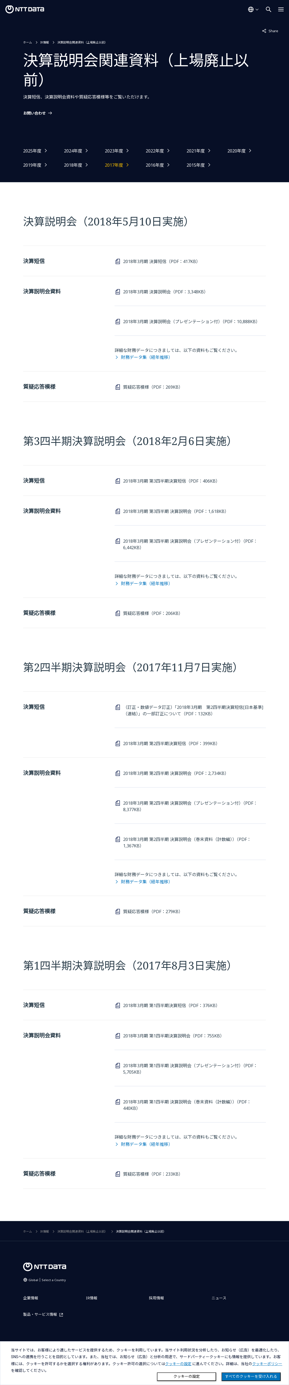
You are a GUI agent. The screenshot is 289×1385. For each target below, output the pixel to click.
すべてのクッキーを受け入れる (251, 1376)
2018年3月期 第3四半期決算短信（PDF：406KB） (171, 481)
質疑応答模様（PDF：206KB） (153, 613)
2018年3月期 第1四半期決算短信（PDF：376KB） (171, 1005)
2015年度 (196, 165)
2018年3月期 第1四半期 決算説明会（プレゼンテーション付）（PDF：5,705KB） (190, 1069)
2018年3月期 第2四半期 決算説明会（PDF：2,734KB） (176, 773)
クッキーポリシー (267, 1364)
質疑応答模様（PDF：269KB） (153, 387)
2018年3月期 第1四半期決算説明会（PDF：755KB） (173, 1036)
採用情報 (156, 1297)
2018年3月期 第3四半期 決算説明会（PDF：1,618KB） (176, 511)
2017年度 (114, 165)
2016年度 (155, 165)
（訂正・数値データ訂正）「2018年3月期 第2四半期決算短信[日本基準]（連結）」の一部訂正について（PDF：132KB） (193, 710)
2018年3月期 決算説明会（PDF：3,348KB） (165, 292)
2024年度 (73, 151)
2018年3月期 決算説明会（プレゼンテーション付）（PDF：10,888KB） (191, 322)
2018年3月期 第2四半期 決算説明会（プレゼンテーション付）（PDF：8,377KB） (190, 806)
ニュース (219, 1297)
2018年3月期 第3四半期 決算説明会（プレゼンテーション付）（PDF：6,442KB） (190, 544)
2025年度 (32, 151)
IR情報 (44, 42)
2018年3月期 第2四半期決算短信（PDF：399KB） (171, 743)
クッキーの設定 (186, 1376)
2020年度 (236, 151)
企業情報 (30, 1297)
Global (47, 1280)
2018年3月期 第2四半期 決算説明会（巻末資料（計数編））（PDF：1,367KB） (187, 842)
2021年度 (196, 151)
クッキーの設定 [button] (178, 1364)
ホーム (27, 42)
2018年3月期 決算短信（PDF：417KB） (161, 261)
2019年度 (32, 165)
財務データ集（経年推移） (147, 357)
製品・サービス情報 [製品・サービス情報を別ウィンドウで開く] (40, 1315)
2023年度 (114, 151)
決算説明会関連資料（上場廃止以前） (82, 42)
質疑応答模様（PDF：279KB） (153, 911)
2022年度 (155, 151)
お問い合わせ (34, 113)
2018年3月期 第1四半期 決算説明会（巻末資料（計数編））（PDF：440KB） (187, 1105)
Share (270, 30)
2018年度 (73, 165)
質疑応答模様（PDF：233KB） (153, 1174)
